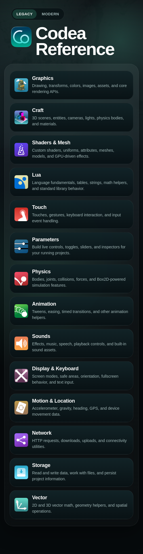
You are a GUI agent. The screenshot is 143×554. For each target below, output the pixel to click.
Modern (50, 14)
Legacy (24, 14)
